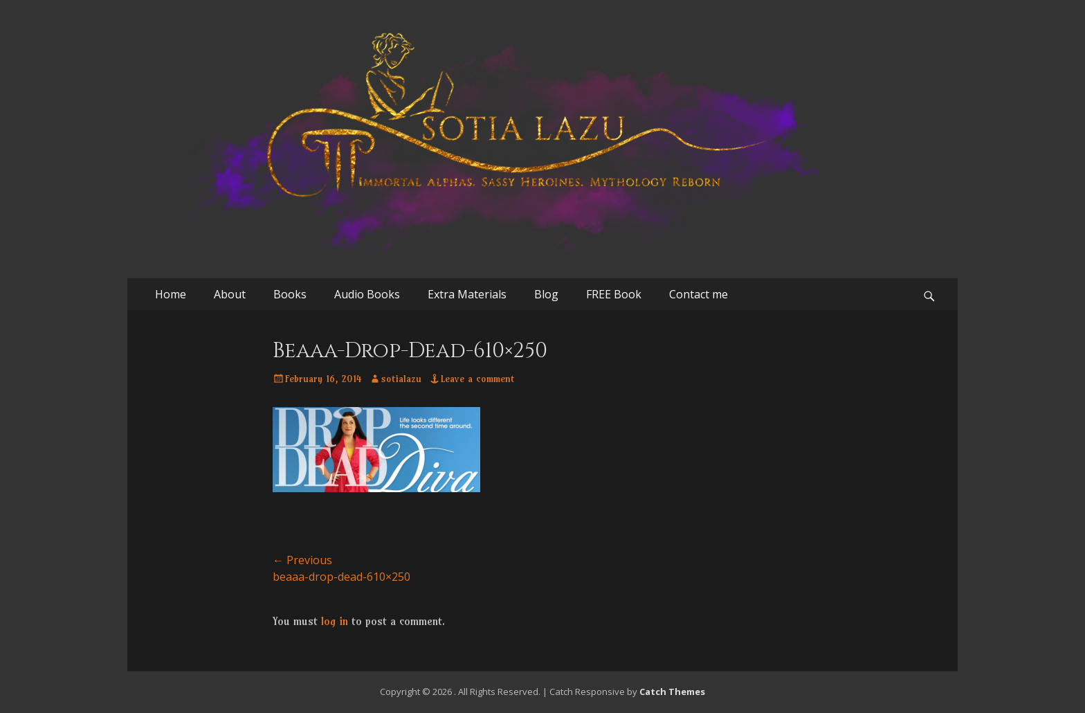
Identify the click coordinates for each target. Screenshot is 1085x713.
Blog (546, 294)
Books (290, 294)
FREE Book (613, 294)
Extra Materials (467, 294)
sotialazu (401, 378)
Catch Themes (672, 691)
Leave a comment (477, 378)
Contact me (698, 294)
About (230, 294)
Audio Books (367, 294)
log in (334, 621)
